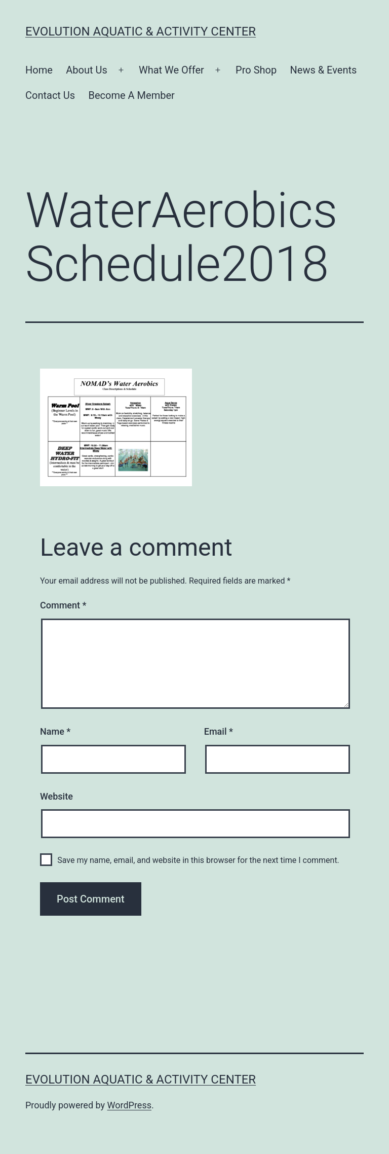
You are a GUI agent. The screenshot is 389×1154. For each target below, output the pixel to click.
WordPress (129, 1105)
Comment (63, 605)
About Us (86, 70)
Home (39, 70)
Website (56, 796)
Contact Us (50, 95)
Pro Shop (256, 70)
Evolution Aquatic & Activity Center (140, 31)
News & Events (323, 70)
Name (55, 731)
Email (218, 731)
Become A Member (132, 95)
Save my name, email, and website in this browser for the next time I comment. (198, 860)
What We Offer (171, 70)
